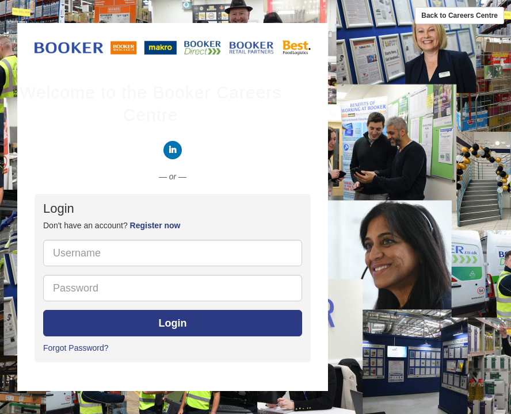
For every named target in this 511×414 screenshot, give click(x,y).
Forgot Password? (76, 347)
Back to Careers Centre (459, 16)
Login (173, 323)
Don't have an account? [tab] (111, 225)
